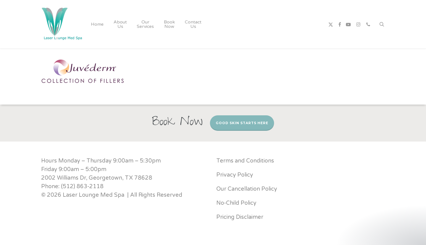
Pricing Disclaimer (240, 217)
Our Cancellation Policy (246, 189)
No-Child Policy (236, 203)
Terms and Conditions (245, 161)
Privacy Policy (234, 175)
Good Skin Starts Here (242, 123)
